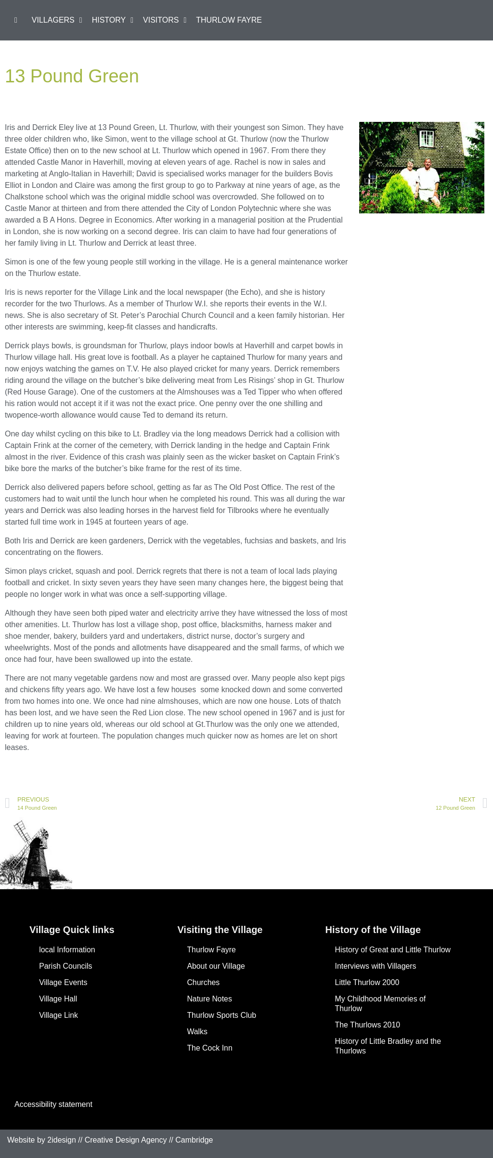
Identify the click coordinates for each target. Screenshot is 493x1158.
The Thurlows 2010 (368, 1025)
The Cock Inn (210, 1048)
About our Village (216, 966)
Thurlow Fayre (211, 950)
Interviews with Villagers (376, 966)
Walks (197, 1031)
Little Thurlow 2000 (367, 982)
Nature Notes (209, 999)
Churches (203, 982)
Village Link (58, 1015)
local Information (67, 950)
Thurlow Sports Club (222, 1015)
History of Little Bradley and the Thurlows (388, 1046)
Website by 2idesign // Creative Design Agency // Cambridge (110, 1140)
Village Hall (58, 999)
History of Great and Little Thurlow (393, 950)
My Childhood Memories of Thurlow (381, 1004)
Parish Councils (65, 966)
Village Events (63, 982)
